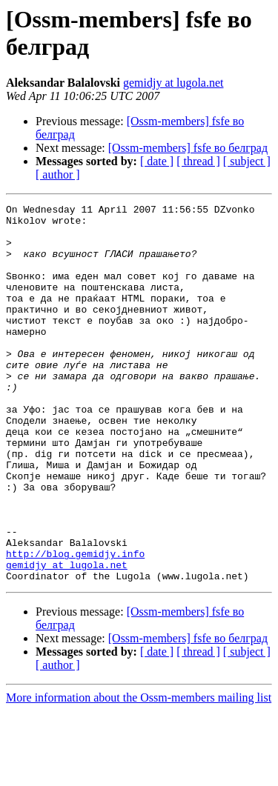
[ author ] (58, 174)
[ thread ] (198, 161)
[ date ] (156, 161)
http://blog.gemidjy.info (75, 624)
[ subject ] (247, 161)
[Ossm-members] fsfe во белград (188, 147)
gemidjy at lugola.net (173, 82)
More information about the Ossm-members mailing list (138, 773)
